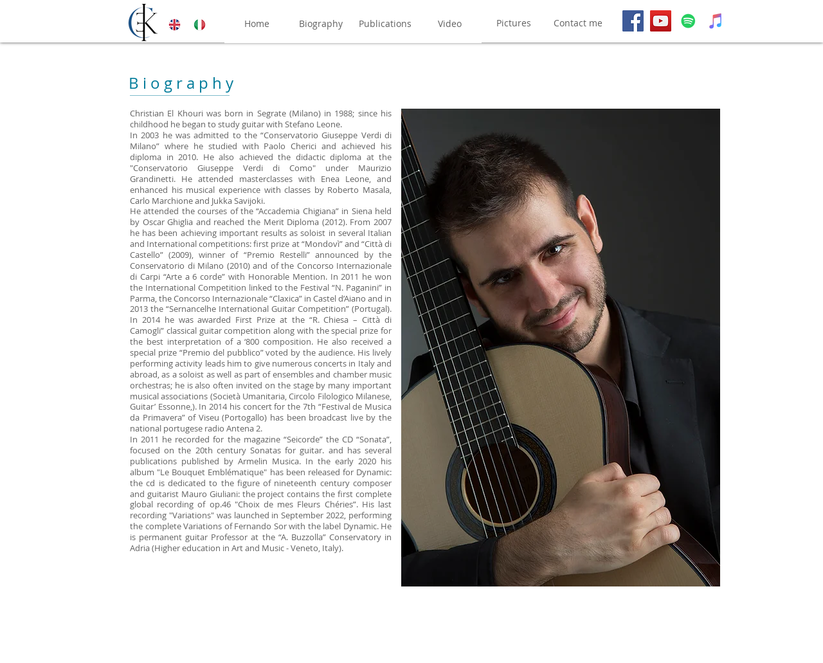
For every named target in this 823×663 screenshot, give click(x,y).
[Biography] (321, 24)
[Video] (449, 24)
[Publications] (385, 24)
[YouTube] (660, 21)
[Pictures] (514, 23)
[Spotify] (688, 21)
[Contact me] (578, 23)
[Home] (256, 24)
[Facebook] (633, 21)
